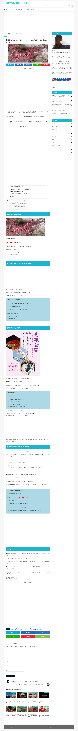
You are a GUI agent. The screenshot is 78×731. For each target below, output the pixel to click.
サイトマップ (31, 727)
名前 (7, 661)
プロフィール (8, 727)
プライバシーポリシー (17, 727)
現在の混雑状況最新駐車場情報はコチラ (31, 510)
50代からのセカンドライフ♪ (17, 3)
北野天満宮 (14, 629)
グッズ (47, 5)
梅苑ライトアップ (27, 629)
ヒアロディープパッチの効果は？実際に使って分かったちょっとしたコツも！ (61, 110)
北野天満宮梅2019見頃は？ (16, 186)
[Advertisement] (39, 22)
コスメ (56, 5)
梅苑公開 (33, 629)
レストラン (55, 152)
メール (7, 666)
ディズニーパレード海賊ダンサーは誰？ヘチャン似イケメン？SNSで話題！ (61, 96)
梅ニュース (11, 252)
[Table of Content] (25, 200)
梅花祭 (21, 629)
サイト (7, 670)
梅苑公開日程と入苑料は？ (16, 191)
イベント (29, 5)
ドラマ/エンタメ (35, 5)
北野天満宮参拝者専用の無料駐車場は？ (19, 193)
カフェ (61, 5)
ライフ (51, 5)
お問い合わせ (25, 727)
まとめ (12, 196)
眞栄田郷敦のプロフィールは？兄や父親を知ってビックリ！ (61, 114)
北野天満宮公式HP (13, 254)
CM (53, 123)
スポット (42, 5)
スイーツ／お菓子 (67, 5)
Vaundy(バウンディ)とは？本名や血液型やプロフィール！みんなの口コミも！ (61, 100)
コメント (7, 649)
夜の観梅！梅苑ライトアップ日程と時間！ (20, 189)
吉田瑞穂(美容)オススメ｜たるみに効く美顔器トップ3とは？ (61, 105)
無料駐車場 (39, 629)
